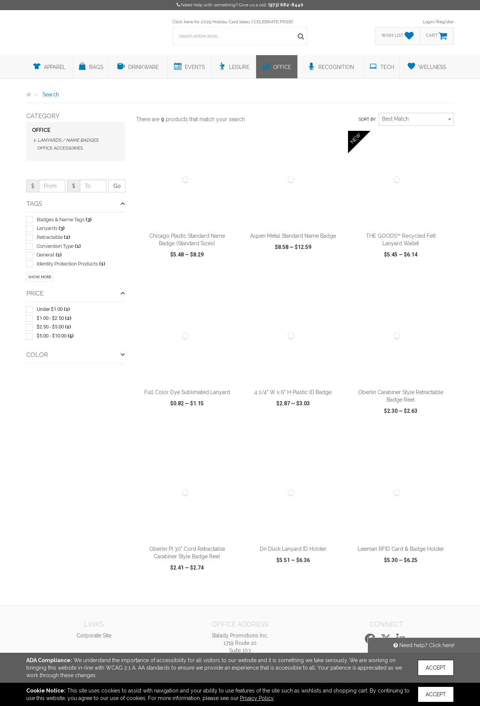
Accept (436, 668)
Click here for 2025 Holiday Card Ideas (211, 21)
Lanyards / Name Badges (68, 140)
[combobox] (416, 119)
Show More (39, 277)
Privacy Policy (257, 698)
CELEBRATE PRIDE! (273, 21)
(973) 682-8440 (285, 4)
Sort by (367, 119)
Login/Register (438, 21)
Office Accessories (60, 148)
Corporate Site (93, 636)
